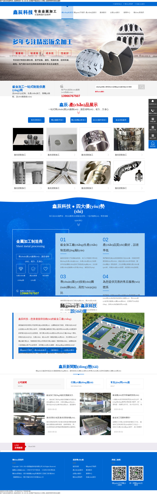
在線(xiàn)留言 (140, 4)
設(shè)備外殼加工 (100, 120)
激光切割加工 (36, 120)
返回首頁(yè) (118, 4)
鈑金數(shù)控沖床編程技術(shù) (126, 395)
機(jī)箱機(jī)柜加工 (78, 120)
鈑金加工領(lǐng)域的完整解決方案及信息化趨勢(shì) (68, 395)
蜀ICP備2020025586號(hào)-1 (33, 477)
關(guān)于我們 (79, 12)
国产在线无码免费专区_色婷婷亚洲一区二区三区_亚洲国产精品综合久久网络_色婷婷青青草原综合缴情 (30, 1)
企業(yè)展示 (114, 12)
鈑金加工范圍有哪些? (121, 418)
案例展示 (103, 12)
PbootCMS (31, 446)
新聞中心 (127, 12)
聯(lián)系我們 (129, 4)
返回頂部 (76, 466)
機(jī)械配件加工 (57, 120)
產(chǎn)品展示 (91, 12)
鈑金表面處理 (121, 120)
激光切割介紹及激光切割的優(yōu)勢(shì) (63, 418)
